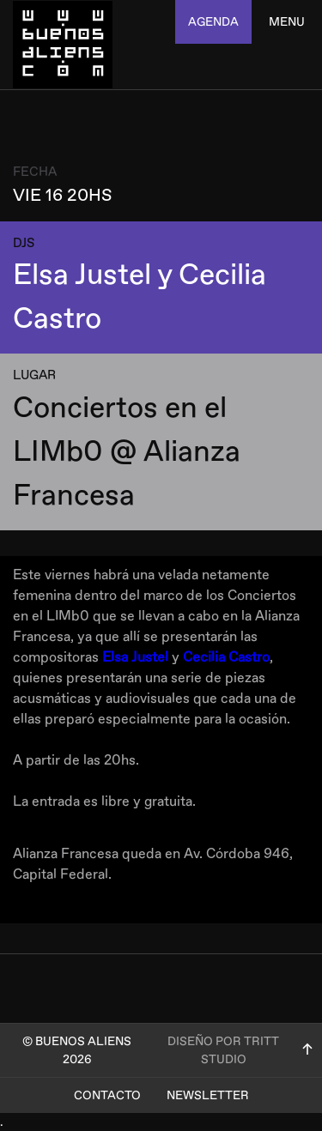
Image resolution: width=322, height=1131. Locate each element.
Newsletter (208, 1095)
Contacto (107, 1095)
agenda (213, 22)
